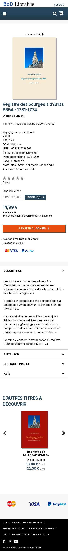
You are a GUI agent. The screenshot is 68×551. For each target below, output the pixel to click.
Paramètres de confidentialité (30, 534)
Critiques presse (17, 364)
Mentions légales (14, 528)
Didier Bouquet (13, 115)
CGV (5, 522)
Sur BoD (59, 4)
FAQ (5, 534)
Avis (7, 373)
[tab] (34, 269)
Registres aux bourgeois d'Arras (34, 123)
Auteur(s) (11, 354)
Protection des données (27, 522)
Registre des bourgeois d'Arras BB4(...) (36, 455)
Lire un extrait (32, 33)
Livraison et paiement (42, 528)
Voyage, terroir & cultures (18, 132)
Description (13, 271)
